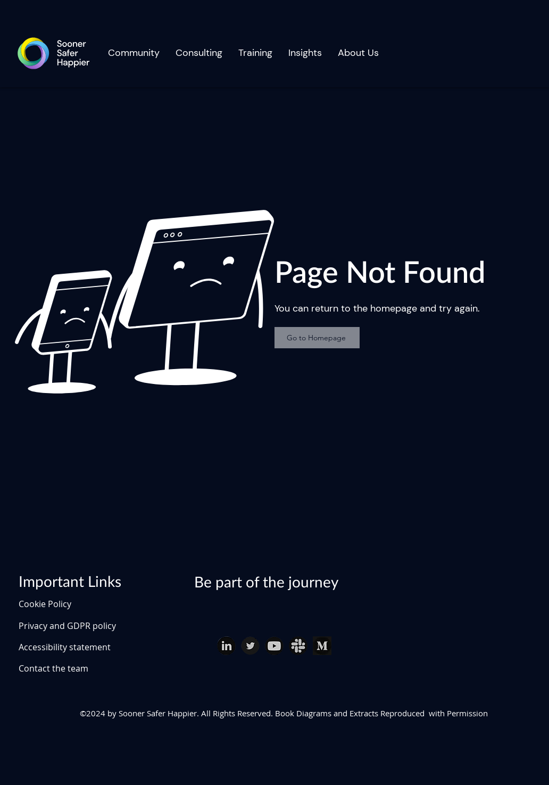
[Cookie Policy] (56, 604)
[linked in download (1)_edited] (226, 645)
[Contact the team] (81, 668)
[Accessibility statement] (81, 647)
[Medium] (322, 645)
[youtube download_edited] (274, 645)
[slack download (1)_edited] (298, 645)
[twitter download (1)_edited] (250, 645)
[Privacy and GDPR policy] (81, 625)
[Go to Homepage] (317, 337)
